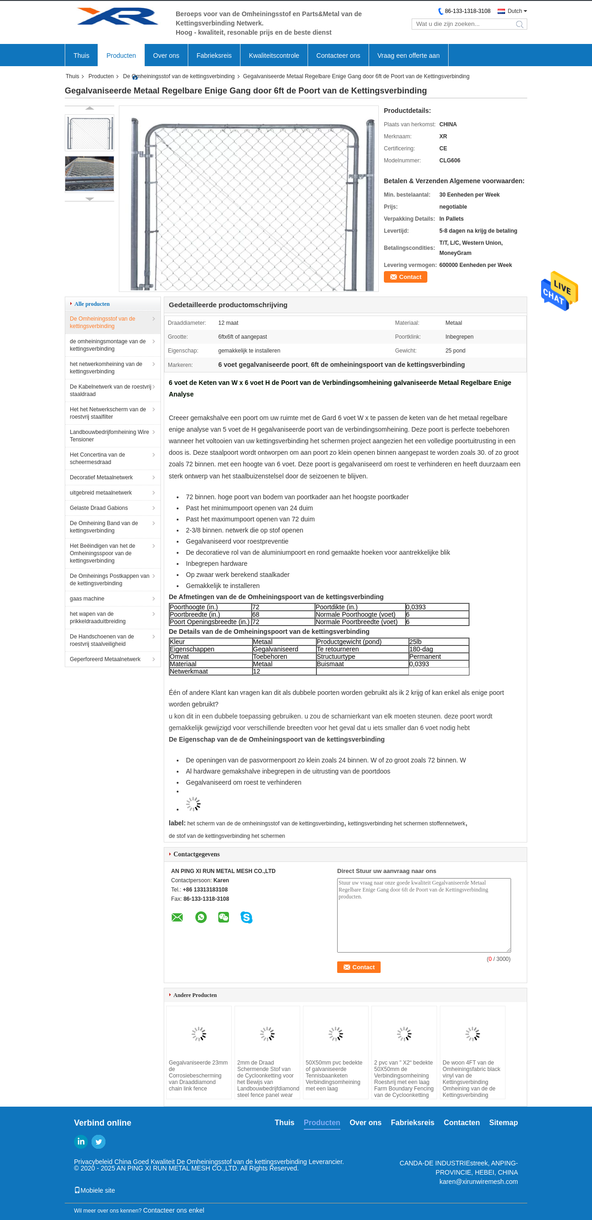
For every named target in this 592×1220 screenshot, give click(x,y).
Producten (121, 55)
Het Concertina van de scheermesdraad (97, 458)
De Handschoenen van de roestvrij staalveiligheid (102, 640)
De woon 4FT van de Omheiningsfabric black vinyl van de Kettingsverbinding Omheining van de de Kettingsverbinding (471, 1078)
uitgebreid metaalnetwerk (101, 492)
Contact (410, 276)
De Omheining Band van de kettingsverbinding (104, 527)
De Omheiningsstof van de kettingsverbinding (178, 76)
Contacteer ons (338, 55)
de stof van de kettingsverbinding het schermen (227, 836)
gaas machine (87, 598)
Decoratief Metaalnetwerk (101, 477)
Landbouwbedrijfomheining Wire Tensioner (109, 436)
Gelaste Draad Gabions (99, 508)
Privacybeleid (93, 1161)
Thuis (81, 55)
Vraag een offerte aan (408, 55)
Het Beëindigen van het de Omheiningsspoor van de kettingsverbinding (102, 553)
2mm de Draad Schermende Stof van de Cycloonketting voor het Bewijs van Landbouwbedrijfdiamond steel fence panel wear (267, 1078)
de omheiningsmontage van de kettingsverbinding (108, 345)
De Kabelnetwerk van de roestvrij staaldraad (110, 390)
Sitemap (503, 1123)
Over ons (166, 55)
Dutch (515, 11)
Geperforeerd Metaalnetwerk (105, 659)
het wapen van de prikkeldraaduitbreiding (98, 618)
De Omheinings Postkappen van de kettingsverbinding (109, 580)
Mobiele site (94, 1190)
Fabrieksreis (214, 55)
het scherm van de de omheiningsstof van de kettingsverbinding (265, 823)
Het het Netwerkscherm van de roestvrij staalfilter (108, 413)
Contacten (462, 1123)
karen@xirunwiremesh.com (478, 1181)
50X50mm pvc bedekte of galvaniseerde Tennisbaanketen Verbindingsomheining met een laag (334, 1075)
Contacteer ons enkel (173, 1210)
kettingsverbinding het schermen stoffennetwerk (406, 823)
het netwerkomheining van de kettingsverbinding (106, 368)
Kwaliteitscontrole (274, 55)
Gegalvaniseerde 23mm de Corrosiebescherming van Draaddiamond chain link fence (198, 1075)
